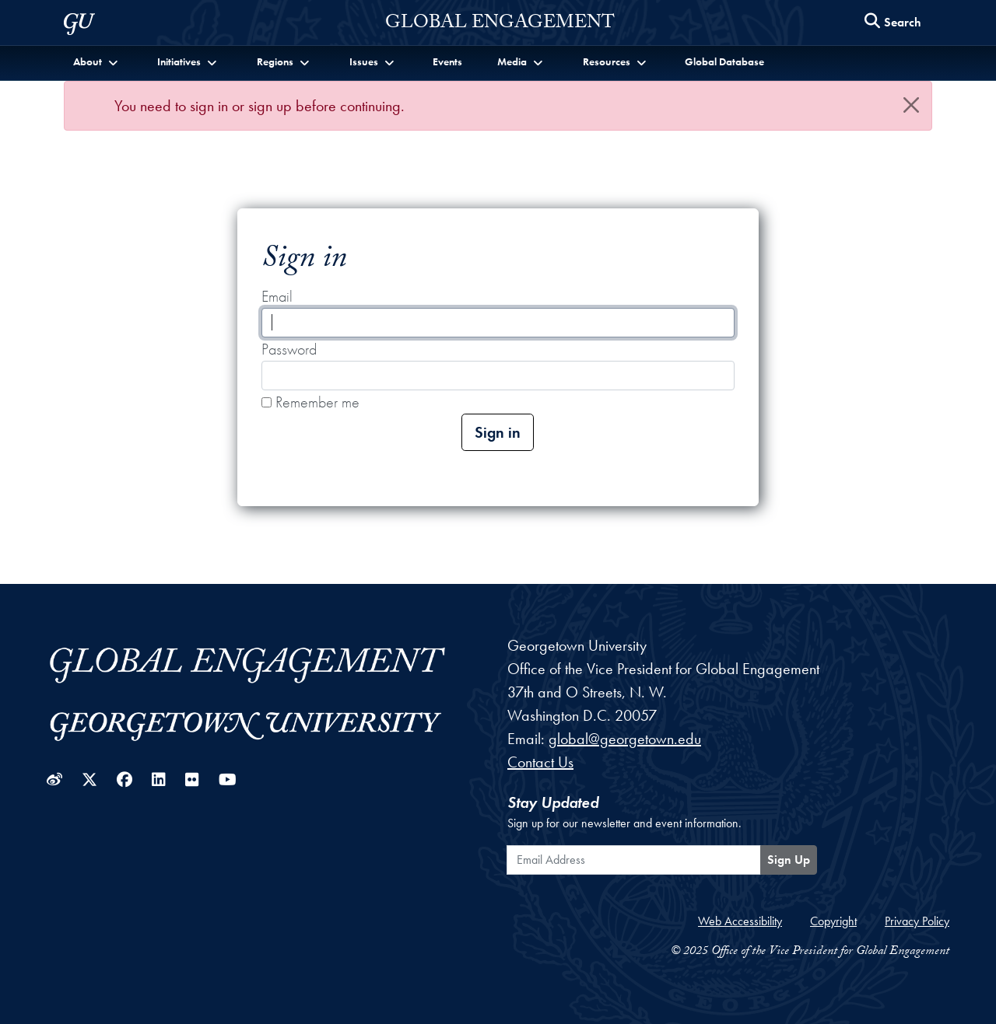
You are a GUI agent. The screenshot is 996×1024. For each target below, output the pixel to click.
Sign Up (788, 859)
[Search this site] (893, 23)
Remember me (310, 402)
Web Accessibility (740, 921)
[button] (97, 62)
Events (447, 61)
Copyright (833, 921)
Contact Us (540, 762)
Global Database (724, 61)
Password (289, 349)
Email (277, 296)
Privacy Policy (917, 921)
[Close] (911, 105)
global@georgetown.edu (625, 739)
